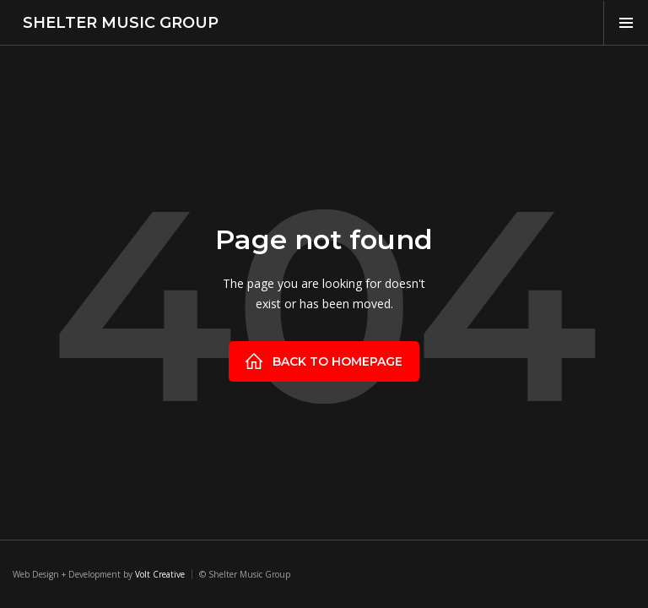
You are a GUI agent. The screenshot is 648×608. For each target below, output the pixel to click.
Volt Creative (160, 574)
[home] (116, 23)
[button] (625, 23)
